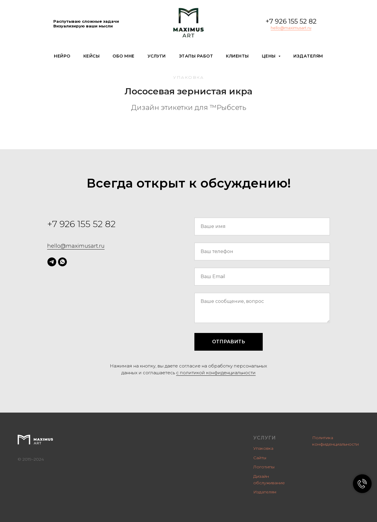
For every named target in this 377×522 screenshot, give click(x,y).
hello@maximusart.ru (291, 27)
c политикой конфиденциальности (216, 372)
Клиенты (237, 56)
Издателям (308, 56)
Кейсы (91, 56)
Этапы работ (196, 56)
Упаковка (263, 448)
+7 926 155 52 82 (291, 21)
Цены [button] (269, 56)
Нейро (62, 56)
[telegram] (51, 261)
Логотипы (264, 467)
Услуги (157, 56)
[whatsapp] (62, 261)
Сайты (259, 457)
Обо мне (124, 56)
